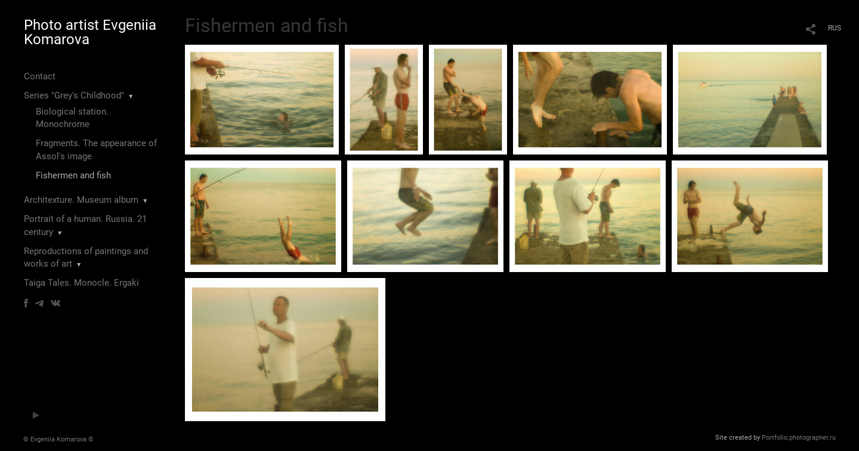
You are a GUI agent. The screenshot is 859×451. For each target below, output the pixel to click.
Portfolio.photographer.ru (799, 437)
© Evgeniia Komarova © (58, 439)
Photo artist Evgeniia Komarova (90, 32)
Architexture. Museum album (81, 199)
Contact (39, 76)
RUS (834, 28)
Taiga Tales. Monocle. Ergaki (81, 282)
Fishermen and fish (73, 175)
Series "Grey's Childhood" (74, 95)
